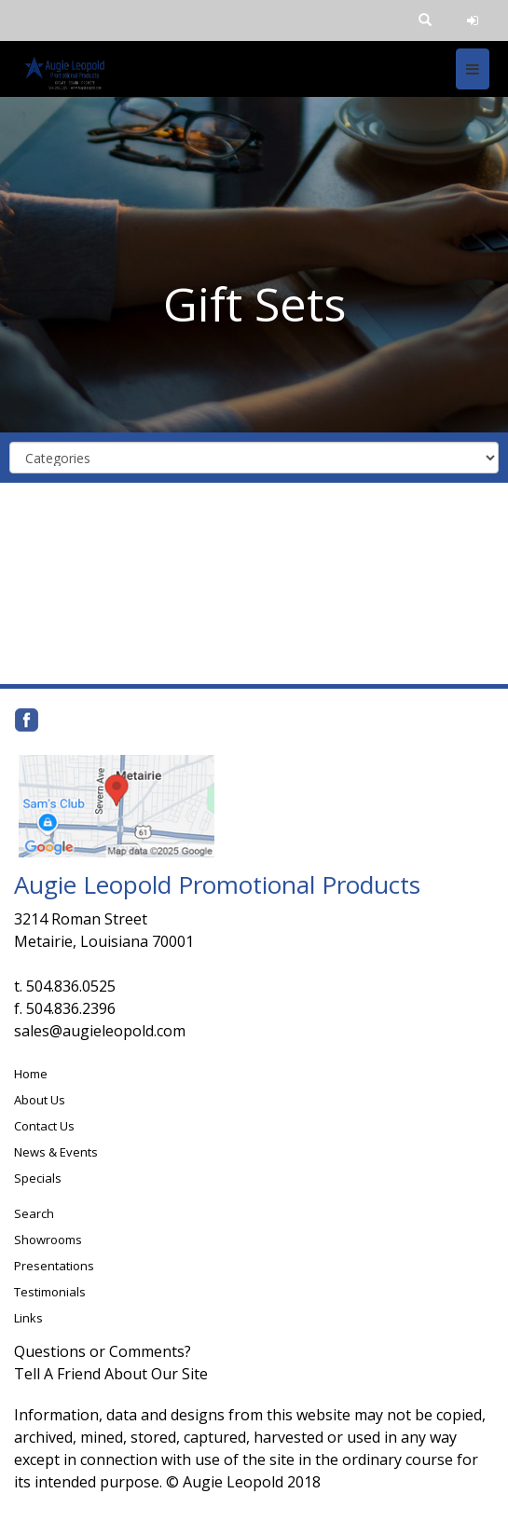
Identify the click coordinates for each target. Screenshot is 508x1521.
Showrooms (48, 1239)
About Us (39, 1099)
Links (28, 1317)
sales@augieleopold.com (99, 1031)
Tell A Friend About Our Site (111, 1373)
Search (34, 1213)
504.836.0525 (71, 986)
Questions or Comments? (102, 1351)
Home (31, 1073)
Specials (38, 1178)
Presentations (54, 1265)
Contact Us (44, 1125)
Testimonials (50, 1291)
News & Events (56, 1152)
